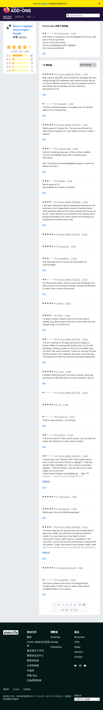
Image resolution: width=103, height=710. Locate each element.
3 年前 (73, 33)
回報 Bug (32, 675)
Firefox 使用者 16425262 (69, 339)
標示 (44, 53)
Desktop (55, 637)
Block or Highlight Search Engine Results (23, 30)
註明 (11, 696)
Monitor (78, 651)
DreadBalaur (63, 258)
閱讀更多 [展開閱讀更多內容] (46, 481)
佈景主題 (19, 16)
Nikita (60, 303)
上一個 (57, 604)
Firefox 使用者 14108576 (69, 125)
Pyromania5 (63, 246)
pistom (22, 37)
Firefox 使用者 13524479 (69, 456)
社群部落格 (33, 665)
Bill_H (60, 315)
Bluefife (61, 181)
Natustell (62, 104)
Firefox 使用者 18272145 (69, 393)
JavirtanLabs (63, 509)
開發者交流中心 (35, 655)
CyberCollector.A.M (67, 568)
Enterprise (56, 647)
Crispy (61, 371)
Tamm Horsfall (64, 149)
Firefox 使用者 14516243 (69, 527)
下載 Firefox (42, 3)
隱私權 (6, 689)
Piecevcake (63, 33)
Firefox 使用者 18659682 (69, 202)
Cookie (16, 689)
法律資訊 (27, 689)
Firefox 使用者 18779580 (69, 74)
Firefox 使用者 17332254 (69, 279)
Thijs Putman (64, 497)
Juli (59, 405)
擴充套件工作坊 (35, 650)
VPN (76, 642)
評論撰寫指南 (34, 680)
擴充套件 (7, 16)
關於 (29, 637)
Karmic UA (62, 417)
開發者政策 (33, 660)
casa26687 (63, 580)
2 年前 (75, 149)
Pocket (78, 656)
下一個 (82, 604)
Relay (77, 647)
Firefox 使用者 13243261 (69, 234)
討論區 (30, 670)
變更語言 (78, 695)
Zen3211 (62, 435)
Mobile (54, 642)
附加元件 (32, 632)
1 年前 (85, 74)
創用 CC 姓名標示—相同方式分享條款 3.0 (47, 696)
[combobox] (83, 15)
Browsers (79, 637)
